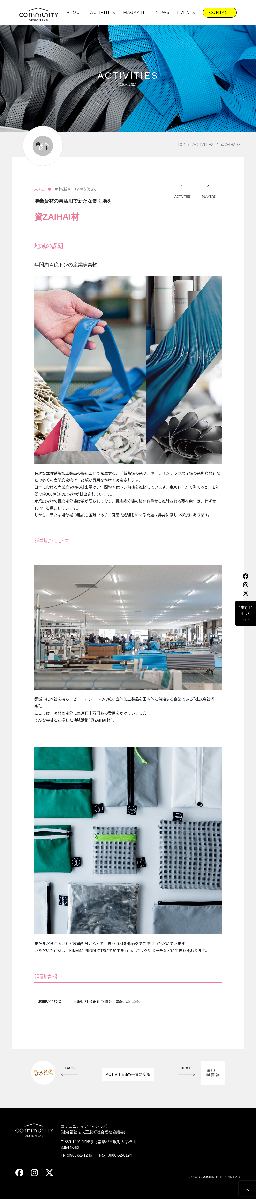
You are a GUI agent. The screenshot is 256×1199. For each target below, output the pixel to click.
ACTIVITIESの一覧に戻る (128, 1074)
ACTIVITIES (102, 12)
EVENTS (186, 12)
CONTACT (220, 12)
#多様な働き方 (86, 188)
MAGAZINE (135, 12)
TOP (181, 144)
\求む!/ (245, 613)
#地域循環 (63, 188)
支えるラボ (42, 188)
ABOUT (75, 12)
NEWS (162, 12)
